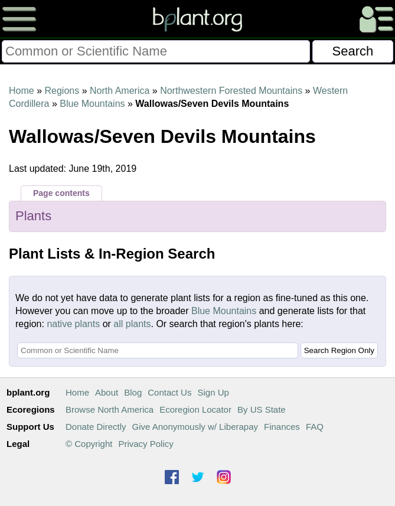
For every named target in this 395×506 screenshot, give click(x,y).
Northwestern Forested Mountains (231, 91)
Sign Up (212, 392)
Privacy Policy (145, 444)
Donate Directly (96, 427)
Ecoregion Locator (195, 409)
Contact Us (169, 392)
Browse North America (110, 409)
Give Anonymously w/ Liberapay (195, 427)
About (106, 392)
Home (21, 91)
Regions (61, 91)
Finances (282, 427)
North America (119, 91)
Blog (133, 392)
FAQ (315, 427)
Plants (33, 215)
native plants (73, 324)
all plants (132, 324)
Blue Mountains (92, 104)
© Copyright (89, 444)
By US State (261, 409)
